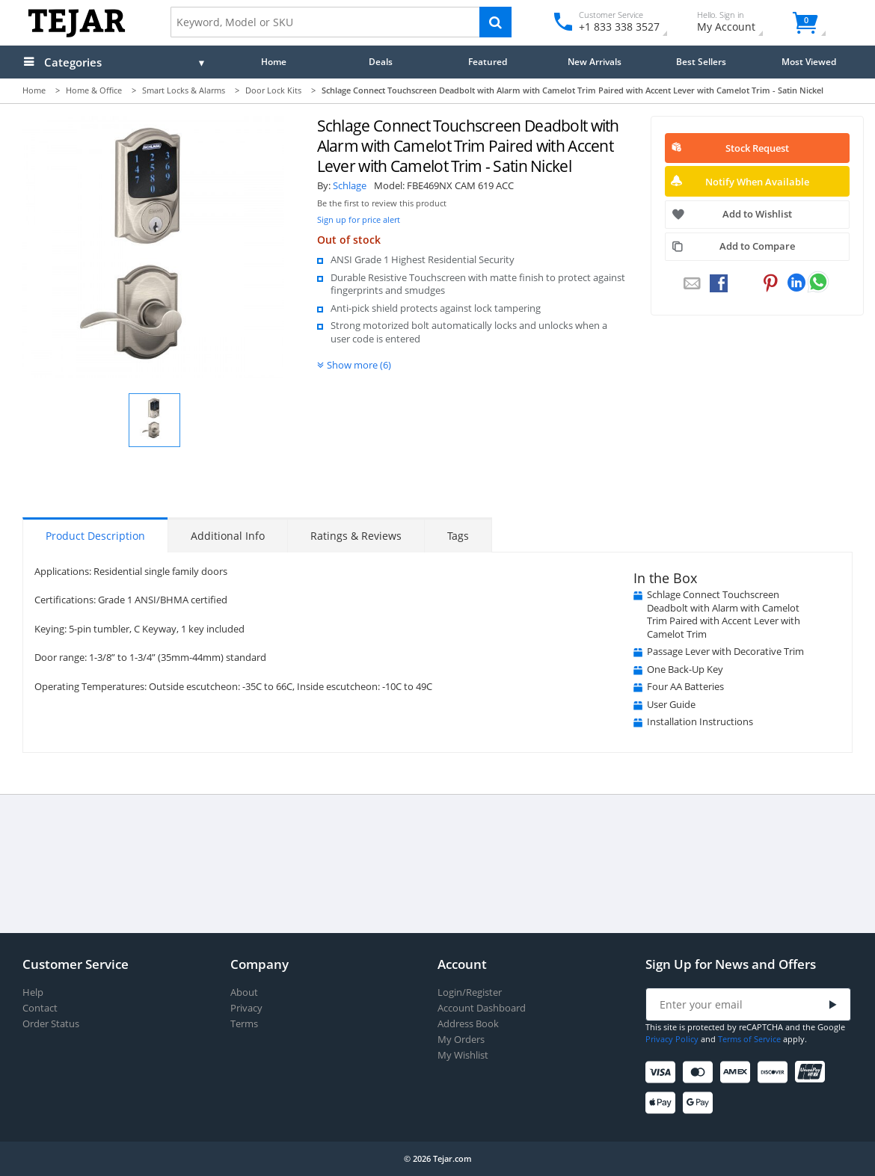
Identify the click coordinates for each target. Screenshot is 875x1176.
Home (273, 61)
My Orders (461, 1039)
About (244, 992)
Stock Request (757, 148)
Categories (73, 62)
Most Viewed (809, 61)
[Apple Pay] (663, 1103)
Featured (487, 61)
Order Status (50, 1024)
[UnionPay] (812, 1072)
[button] (154, 420)
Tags (458, 536)
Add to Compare (757, 246)
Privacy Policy (672, 1038)
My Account (739, 23)
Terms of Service (749, 1038)
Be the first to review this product (381, 203)
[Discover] (775, 1072)
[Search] (495, 22)
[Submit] (833, 1005)
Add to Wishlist (757, 214)
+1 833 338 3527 (618, 26)
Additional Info (228, 536)
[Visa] (663, 1072)
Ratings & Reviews (356, 536)
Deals (381, 61)
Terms (244, 1024)
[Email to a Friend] (692, 284)
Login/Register (470, 992)
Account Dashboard (482, 1008)
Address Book (468, 1024)
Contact (40, 1008)
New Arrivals (594, 61)
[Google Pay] (700, 1103)
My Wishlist (463, 1055)
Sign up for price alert (358, 219)
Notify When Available (757, 181)
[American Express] (737, 1072)
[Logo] (76, 34)
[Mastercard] (700, 1072)
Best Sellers (701, 61)
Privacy (246, 1008)
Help (32, 992)
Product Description (95, 536)
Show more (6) (359, 365)
